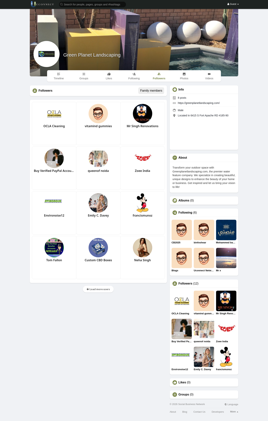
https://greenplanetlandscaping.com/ (199, 102)
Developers (218, 412)
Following (185, 212)
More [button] (234, 411)
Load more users (98, 289)
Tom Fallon (54, 260)
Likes (182, 382)
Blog (184, 412)
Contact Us (199, 412)
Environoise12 (54, 215)
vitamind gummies (98, 126)
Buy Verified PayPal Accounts (54, 171)
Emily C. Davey (98, 215)
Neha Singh (142, 260)
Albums (183, 200)
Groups (183, 394)
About (173, 412)
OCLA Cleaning (54, 126)
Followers (185, 283)
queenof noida (98, 171)
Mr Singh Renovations (142, 126)
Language (231, 404)
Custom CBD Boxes (98, 260)
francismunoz (142, 215)
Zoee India (142, 171)
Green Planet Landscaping (92, 55)
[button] (92, 4)
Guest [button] (233, 4)
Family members (151, 90)
